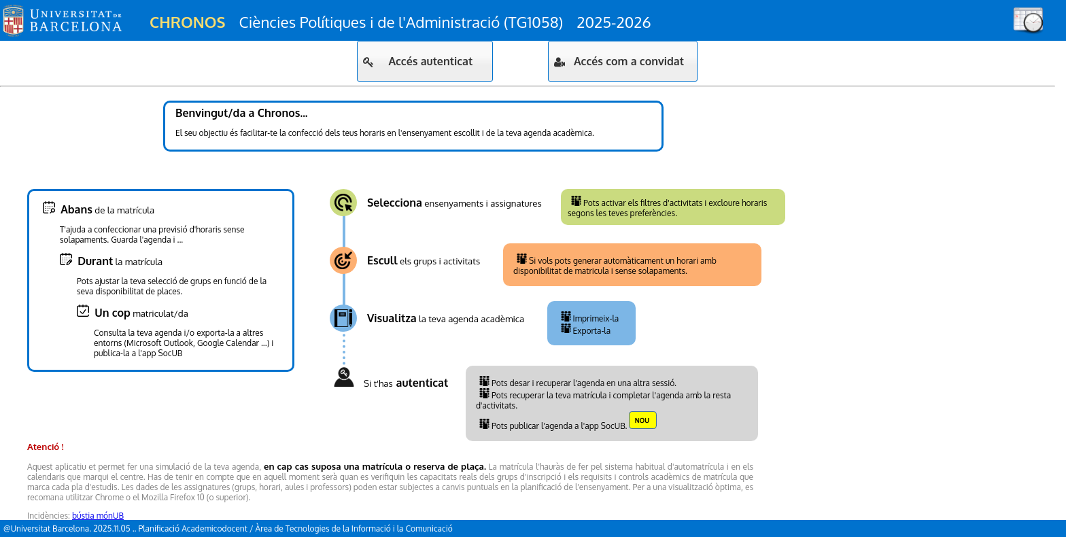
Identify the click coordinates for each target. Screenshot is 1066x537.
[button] (425, 61)
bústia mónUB (98, 515)
